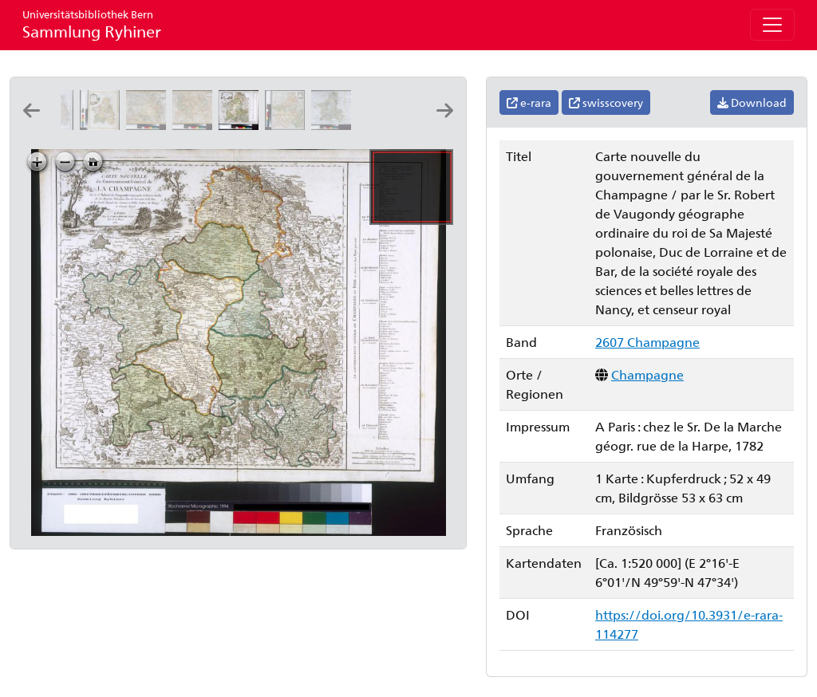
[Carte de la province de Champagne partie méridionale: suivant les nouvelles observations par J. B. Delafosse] (195, 124)
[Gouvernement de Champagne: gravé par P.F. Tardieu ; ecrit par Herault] (334, 124)
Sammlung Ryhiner (91, 24)
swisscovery (606, 102)
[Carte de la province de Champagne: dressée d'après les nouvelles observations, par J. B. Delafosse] (149, 124)
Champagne (647, 374)
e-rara (529, 102)
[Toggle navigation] (772, 25)
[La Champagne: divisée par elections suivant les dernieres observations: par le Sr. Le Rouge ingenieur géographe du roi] (288, 124)
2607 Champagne (647, 341)
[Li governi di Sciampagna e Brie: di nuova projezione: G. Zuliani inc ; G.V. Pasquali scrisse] (103, 124)
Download (752, 102)
